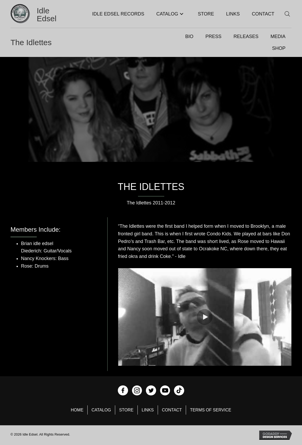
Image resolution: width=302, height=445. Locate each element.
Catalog (101, 410)
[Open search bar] (287, 13)
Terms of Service (210, 410)
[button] (181, 14)
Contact (172, 410)
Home (77, 410)
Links (148, 410)
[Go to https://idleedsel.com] (37, 14)
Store (126, 410)
